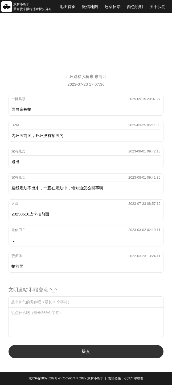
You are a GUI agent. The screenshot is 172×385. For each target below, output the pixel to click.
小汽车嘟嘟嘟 (133, 378)
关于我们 (158, 6)
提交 (86, 351)
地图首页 (68, 6)
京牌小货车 (95, 378)
